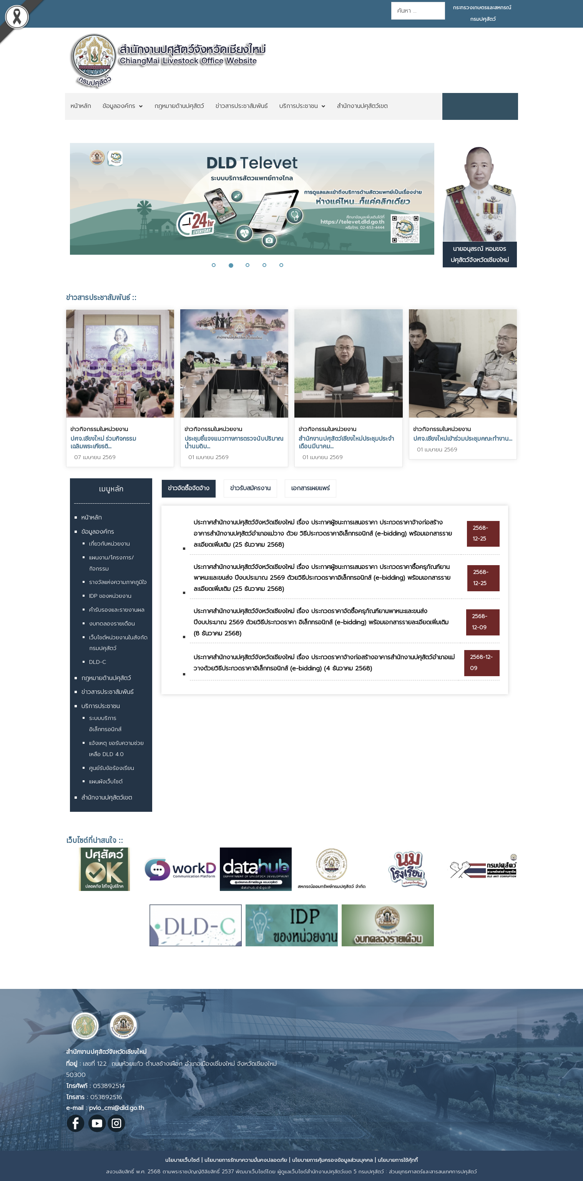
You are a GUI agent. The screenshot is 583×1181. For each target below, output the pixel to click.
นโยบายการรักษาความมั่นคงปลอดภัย (245, 1160)
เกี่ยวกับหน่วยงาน (109, 544)
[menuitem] (81, 106)
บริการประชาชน (100, 706)
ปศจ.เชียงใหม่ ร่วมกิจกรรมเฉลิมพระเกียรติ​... (103, 442)
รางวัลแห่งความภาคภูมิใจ (118, 582)
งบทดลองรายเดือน (112, 624)
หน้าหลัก (91, 517)
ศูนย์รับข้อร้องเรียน (111, 768)
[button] (218, 265)
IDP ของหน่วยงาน (110, 596)
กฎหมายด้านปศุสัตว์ (106, 678)
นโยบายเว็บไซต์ (182, 1160)
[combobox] (418, 11)
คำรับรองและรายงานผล (117, 610)
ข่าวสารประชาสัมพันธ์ (107, 692)
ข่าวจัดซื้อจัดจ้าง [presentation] (188, 488)
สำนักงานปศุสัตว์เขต (106, 797)
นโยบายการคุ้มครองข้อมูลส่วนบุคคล (332, 1160)
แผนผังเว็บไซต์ (106, 782)
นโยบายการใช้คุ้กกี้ (398, 1160)
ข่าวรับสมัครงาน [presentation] (250, 488)
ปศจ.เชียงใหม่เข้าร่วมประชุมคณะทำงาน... (462, 438)
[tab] (188, 488)
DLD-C (97, 662)
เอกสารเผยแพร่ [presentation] (310, 488)
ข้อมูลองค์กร (97, 531)
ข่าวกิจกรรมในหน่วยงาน (99, 429)
